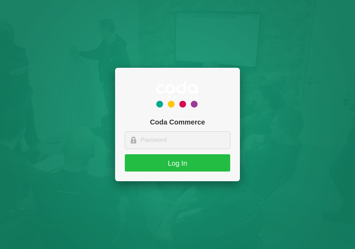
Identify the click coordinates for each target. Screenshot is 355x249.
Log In (177, 163)
